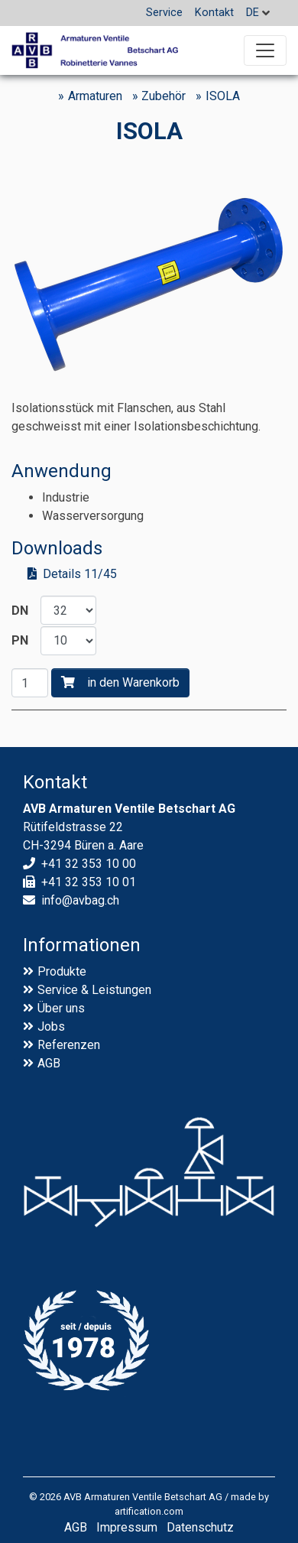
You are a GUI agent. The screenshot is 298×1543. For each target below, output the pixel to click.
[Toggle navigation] (265, 50)
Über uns (61, 1008)
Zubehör (163, 96)
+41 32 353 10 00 (88, 863)
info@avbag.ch (80, 900)
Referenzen (68, 1045)
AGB (48, 1063)
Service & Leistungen (94, 990)
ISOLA (223, 96)
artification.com (149, 1511)
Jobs (51, 1026)
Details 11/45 (80, 574)
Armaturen (95, 96)
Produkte (61, 971)
